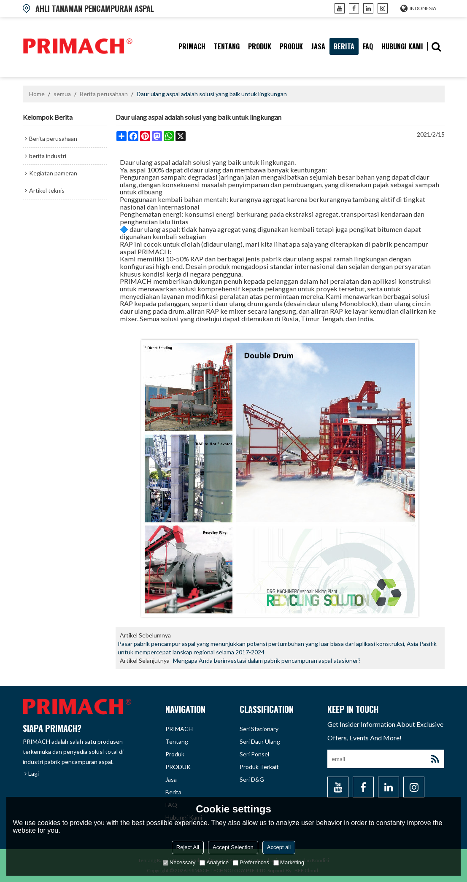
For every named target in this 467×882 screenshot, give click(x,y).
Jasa (318, 46)
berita (344, 46)
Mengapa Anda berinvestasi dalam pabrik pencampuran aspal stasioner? (267, 660)
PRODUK (291, 46)
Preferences (251, 862)
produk (259, 46)
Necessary (179, 862)
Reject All (187, 847)
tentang (227, 46)
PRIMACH (191, 46)
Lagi (33, 773)
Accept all (279, 847)
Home (37, 93)
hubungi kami (402, 46)
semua (62, 93)
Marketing (288, 862)
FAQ (368, 46)
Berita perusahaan (104, 93)
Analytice (214, 862)
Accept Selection (233, 847)
